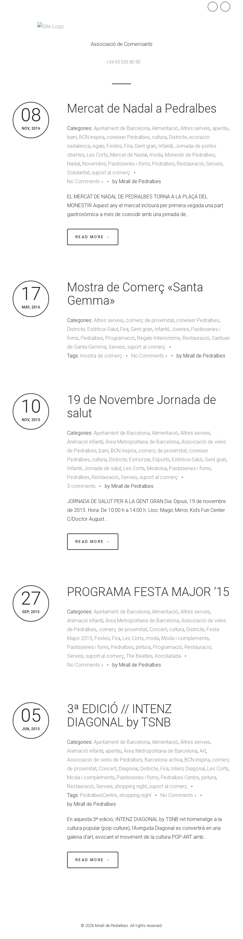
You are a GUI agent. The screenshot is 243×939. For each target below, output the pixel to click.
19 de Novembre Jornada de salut (141, 406)
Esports (161, 460)
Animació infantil (85, 442)
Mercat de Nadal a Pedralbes (141, 108)
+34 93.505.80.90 (123, 62)
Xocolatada (168, 656)
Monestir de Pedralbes (190, 155)
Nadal (73, 164)
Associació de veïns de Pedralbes (104, 760)
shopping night (131, 786)
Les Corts (97, 155)
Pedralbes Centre (180, 777)
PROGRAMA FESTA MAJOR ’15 (148, 592)
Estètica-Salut (102, 329)
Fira (128, 146)
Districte (178, 137)
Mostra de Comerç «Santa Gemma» (135, 294)
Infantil (165, 146)
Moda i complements (185, 638)
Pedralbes (163, 164)
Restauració (190, 164)
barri (72, 137)
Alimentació (165, 128)
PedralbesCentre (98, 795)
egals (98, 146)
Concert (158, 629)
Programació (120, 338)
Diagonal (128, 769)
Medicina (157, 468)
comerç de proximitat (150, 320)
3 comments (81, 486)
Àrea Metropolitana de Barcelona (142, 442)
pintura (143, 647)
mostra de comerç (101, 356)
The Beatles (139, 656)
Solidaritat (78, 173)
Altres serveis (195, 128)
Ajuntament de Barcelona (122, 128)
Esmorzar (139, 460)
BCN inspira (91, 137)
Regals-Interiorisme (158, 338)
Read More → (92, 237)
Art (203, 751)
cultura (159, 137)
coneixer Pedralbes (128, 137)
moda (156, 155)
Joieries (180, 329)
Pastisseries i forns (129, 164)
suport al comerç (111, 173)
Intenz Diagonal (188, 769)
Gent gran (145, 146)
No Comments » (85, 181)
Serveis (214, 164)
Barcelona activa (163, 760)
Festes (114, 146)
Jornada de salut (102, 468)
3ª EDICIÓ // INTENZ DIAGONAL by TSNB (119, 715)
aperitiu (220, 128)
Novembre (94, 164)
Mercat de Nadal (128, 155)
